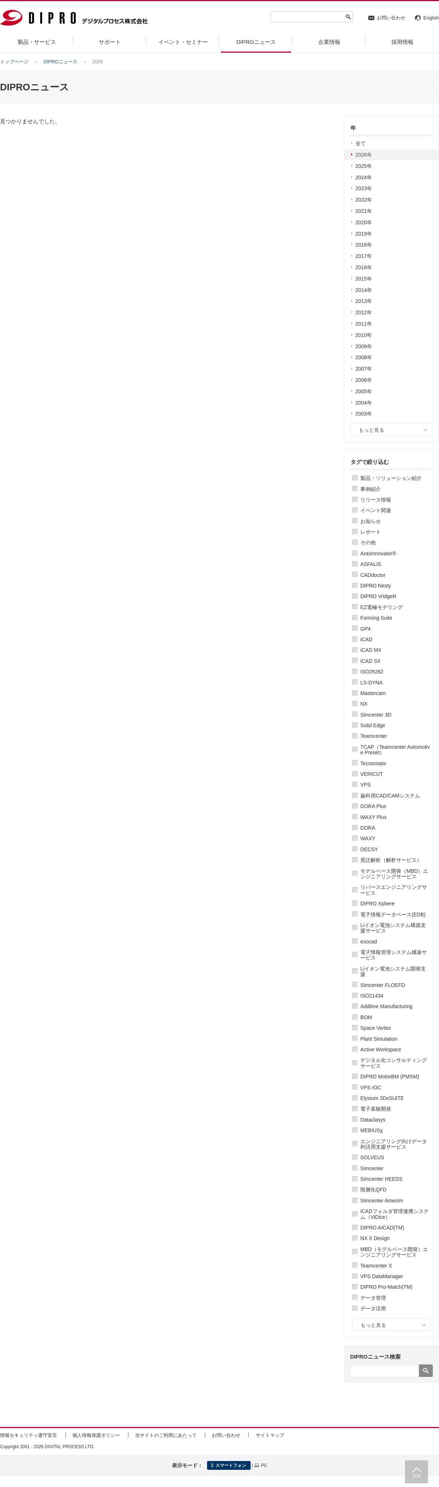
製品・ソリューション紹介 (391, 478)
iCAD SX (370, 661)
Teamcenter (373, 736)
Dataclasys (372, 1120)
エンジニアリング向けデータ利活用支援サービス (393, 1144)
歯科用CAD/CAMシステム (390, 796)
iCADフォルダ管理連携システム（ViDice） (394, 1214)
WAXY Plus (373, 817)
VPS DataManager (381, 1276)
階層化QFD (373, 1190)
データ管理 (373, 1298)
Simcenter (371, 1168)
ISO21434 (371, 996)
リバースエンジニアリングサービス (393, 889)
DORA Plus (373, 806)
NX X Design (375, 1238)
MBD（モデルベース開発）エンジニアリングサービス (394, 1252)
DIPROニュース (61, 61)
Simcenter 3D (375, 715)
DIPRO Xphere (377, 903)
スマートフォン (228, 1465)
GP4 (365, 629)
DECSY (369, 849)
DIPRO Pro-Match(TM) (386, 1287)
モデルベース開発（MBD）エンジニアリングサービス (394, 873)
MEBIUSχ (371, 1130)
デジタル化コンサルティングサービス (393, 1063)
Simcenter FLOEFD (382, 985)
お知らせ (370, 521)
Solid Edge (372, 725)
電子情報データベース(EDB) (392, 914)
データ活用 (373, 1308)
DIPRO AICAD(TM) (382, 1228)
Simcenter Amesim (381, 1201)
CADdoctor (372, 575)
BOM (366, 1017)
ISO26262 (371, 672)
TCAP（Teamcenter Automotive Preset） (395, 749)
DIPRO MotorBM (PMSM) (389, 1076)
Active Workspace (380, 1049)
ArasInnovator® (378, 553)
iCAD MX (371, 650)
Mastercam (373, 693)
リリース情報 (375, 500)
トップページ (14, 61)
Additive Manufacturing (386, 1006)
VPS (365, 785)
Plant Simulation (378, 1039)
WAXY (367, 838)
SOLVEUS (372, 1157)
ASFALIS (370, 564)
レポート (370, 532)
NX (363, 704)
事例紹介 (370, 489)
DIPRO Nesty (375, 586)
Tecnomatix (373, 763)
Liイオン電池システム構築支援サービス (393, 928)
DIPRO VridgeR (378, 596)
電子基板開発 (375, 1109)
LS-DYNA (371, 683)
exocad (368, 942)
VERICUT (371, 774)
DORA (367, 828)
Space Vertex (375, 1028)
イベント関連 (375, 510)
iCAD (366, 639)
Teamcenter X (376, 1266)
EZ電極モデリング (381, 607)
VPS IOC (370, 1087)
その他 (368, 542)
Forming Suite (376, 618)
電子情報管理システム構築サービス (393, 955)
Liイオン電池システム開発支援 (393, 971)
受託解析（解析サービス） (391, 860)
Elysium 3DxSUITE (382, 1098)
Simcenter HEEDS (381, 1179)
